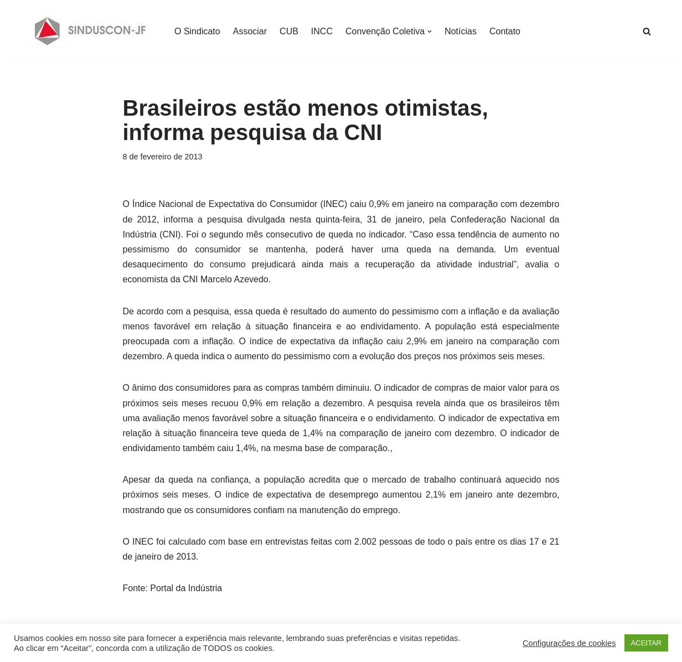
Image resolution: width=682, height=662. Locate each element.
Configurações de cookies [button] (569, 643)
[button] (429, 31)
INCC (322, 31)
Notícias (461, 31)
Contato (504, 31)
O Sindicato (197, 31)
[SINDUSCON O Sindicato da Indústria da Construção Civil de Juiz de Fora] (90, 31)
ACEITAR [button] (646, 643)
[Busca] (647, 31)
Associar (250, 31)
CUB (289, 31)
